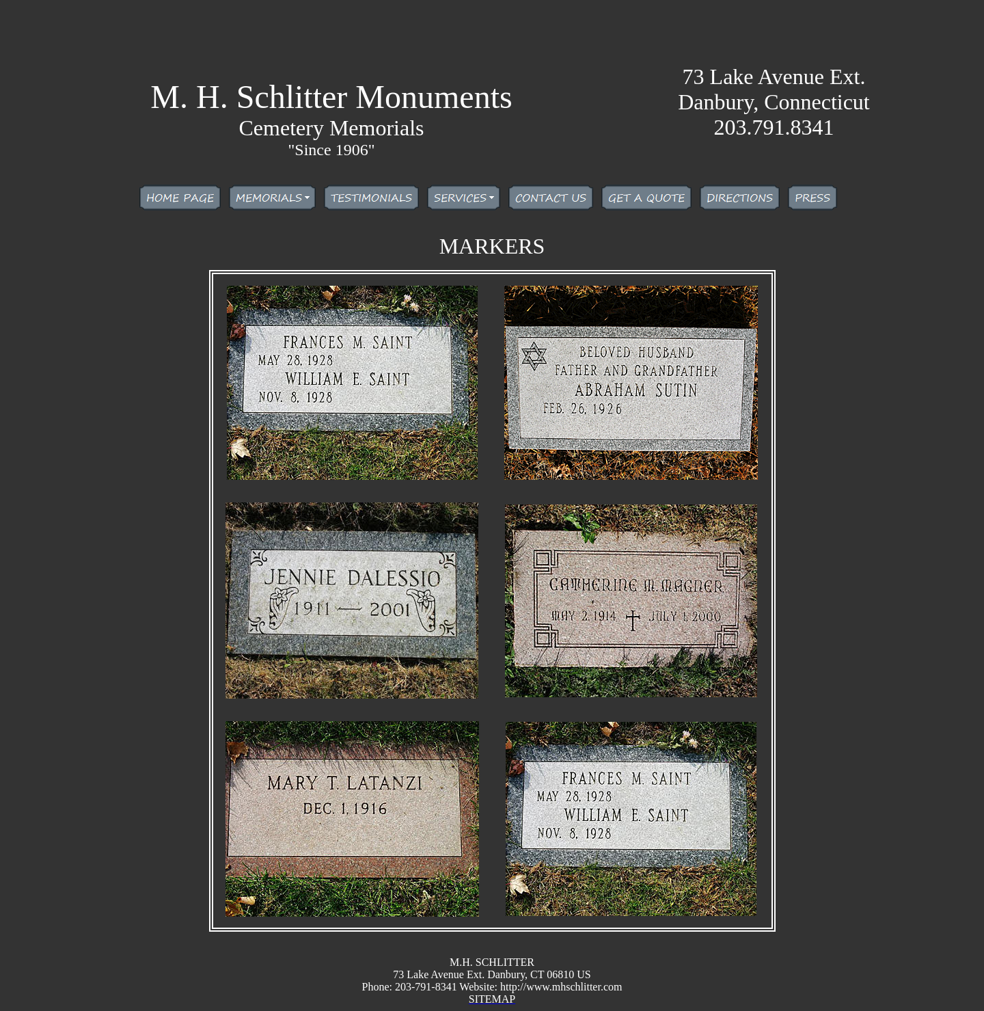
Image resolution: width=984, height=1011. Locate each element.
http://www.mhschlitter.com (561, 987)
